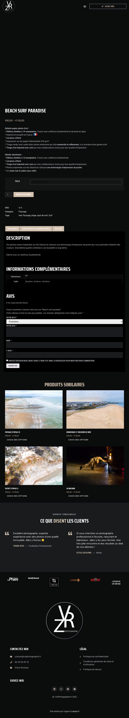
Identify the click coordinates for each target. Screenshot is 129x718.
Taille (17, 181)
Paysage (22, 211)
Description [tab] (13, 228)
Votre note (11, 318)
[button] (85, 6)
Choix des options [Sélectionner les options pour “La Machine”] (78, 496)
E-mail (9, 351)
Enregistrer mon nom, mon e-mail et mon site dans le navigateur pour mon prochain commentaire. (51, 361)
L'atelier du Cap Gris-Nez (116, 582)
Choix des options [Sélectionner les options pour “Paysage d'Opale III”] (17, 440)
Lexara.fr (75, 711)
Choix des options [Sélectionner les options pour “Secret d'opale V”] (17, 496)
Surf (50, 215)
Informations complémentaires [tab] (36, 228)
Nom (8, 341)
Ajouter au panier (23, 194)
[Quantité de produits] (8, 194)
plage (33, 215)
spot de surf (42, 215)
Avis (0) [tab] (58, 228)
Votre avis (11, 326)
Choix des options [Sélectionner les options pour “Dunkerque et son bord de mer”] (78, 440)
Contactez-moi (19, 649)
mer (20, 215)
